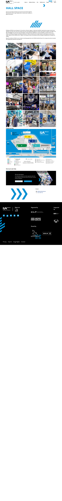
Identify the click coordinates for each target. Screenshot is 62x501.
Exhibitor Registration (18, 181)
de (54, 1)
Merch (55, 2)
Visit (37, 2)
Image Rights (16, 241)
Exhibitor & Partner (32, 2)
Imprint (10, 241)
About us (26, 2)
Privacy (5, 241)
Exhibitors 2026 (42, 2)
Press (51, 2)
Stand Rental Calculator (28, 181)
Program (47, 2)
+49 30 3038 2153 (40, 192)
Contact (23, 241)
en (55, 1)
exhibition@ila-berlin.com (41, 191)
